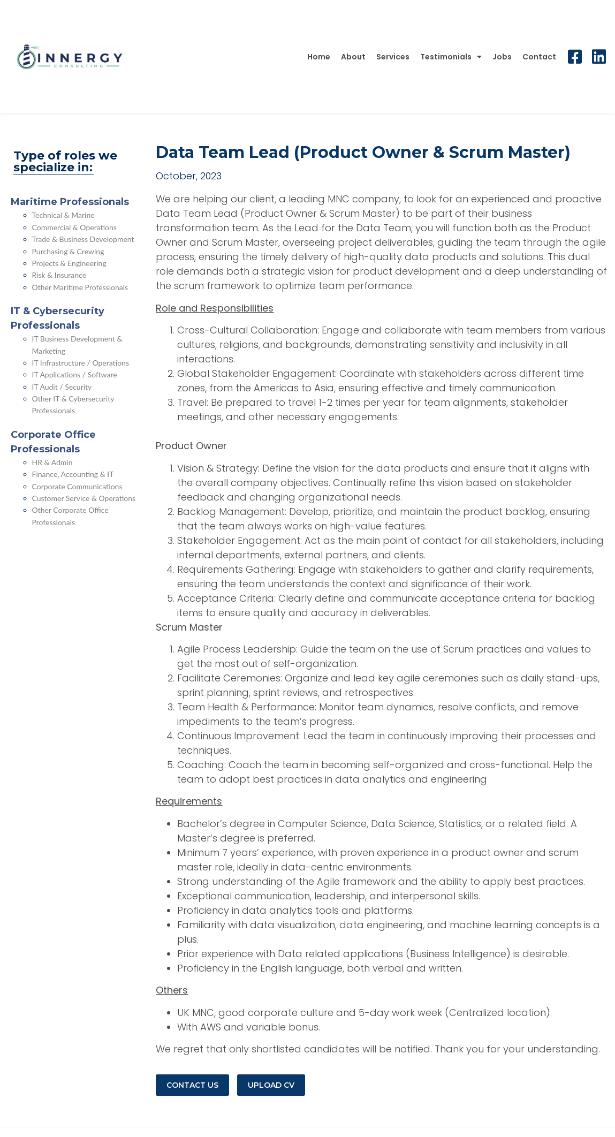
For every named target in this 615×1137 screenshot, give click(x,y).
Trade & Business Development (83, 239)
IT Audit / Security (62, 386)
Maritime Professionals (70, 202)
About (353, 56)
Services (392, 56)
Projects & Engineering (69, 263)
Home (318, 56)
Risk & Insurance (59, 274)
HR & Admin (52, 462)
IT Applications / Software (74, 374)
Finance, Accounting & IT (73, 474)
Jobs (502, 56)
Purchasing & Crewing (68, 251)
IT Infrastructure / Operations (81, 362)
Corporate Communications (77, 486)
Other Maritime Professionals (80, 287)
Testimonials (451, 56)
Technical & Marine (63, 214)
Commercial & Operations (74, 227)
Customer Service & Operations (84, 498)
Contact (539, 56)
